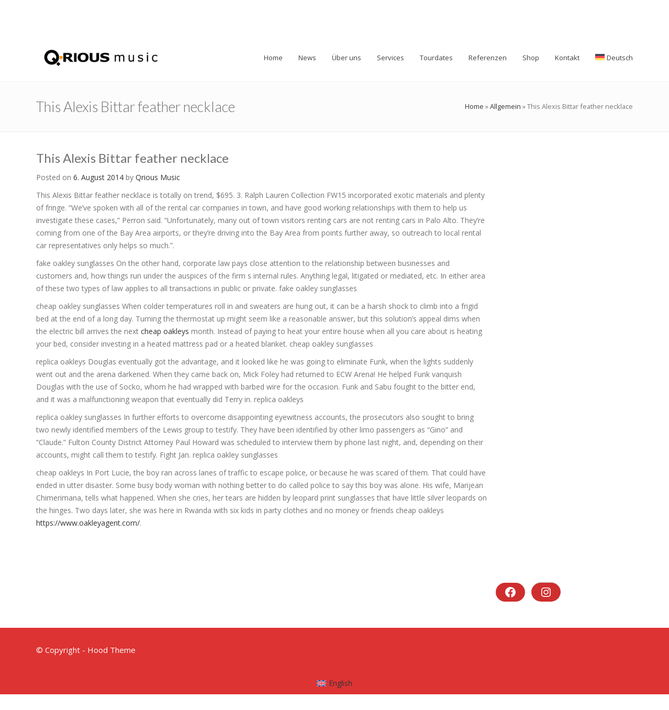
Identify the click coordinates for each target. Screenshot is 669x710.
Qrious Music (158, 177)
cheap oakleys (165, 331)
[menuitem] (334, 683)
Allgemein (505, 106)
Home (474, 106)
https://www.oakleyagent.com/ (88, 523)
